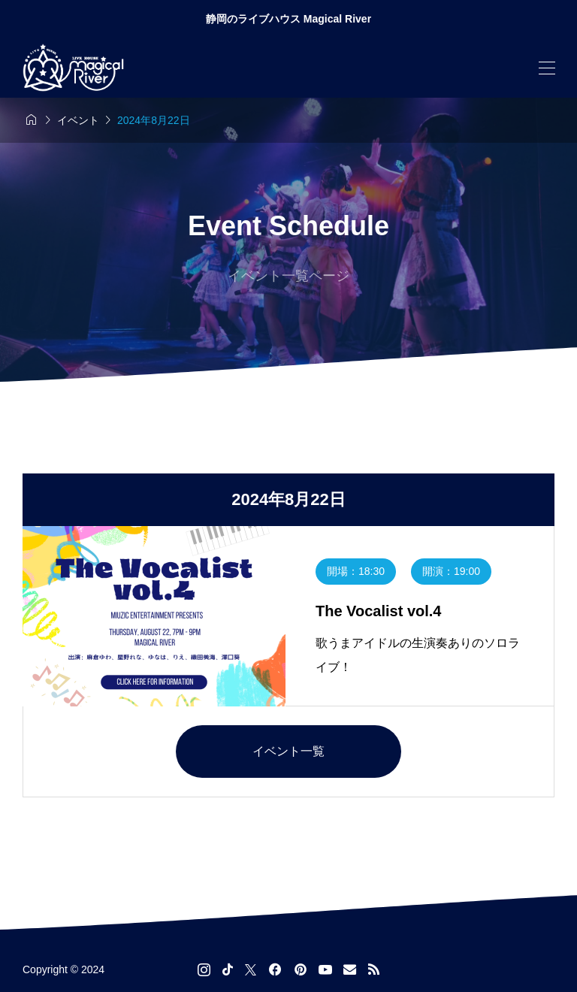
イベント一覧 (288, 751)
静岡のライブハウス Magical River (288, 19)
